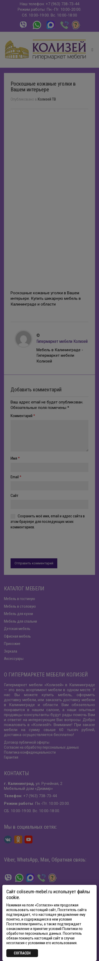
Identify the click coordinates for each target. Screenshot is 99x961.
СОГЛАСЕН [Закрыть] (22, 953)
